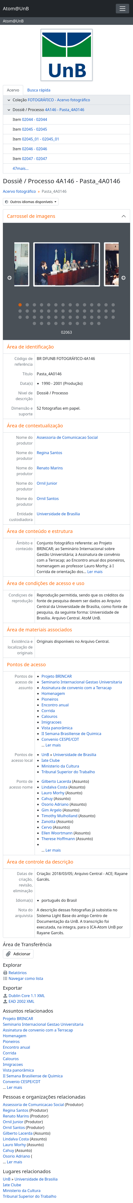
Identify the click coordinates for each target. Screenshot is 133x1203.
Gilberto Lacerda (56, 781)
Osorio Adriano (55, 804)
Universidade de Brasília (58, 513)
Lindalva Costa (55, 787)
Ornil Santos (48, 498)
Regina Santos (49, 452)
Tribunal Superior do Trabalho (68, 771)
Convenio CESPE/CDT (60, 739)
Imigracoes (52, 722)
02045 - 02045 (34, 129)
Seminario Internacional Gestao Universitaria (82, 682)
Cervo (47, 827)
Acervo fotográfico (19, 191)
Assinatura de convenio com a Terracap (77, 687)
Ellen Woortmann (57, 833)
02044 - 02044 (34, 119)
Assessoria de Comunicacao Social (67, 437)
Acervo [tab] (13, 90)
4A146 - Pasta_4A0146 (64, 109)
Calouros (49, 716)
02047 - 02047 (34, 158)
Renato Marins (50, 468)
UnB (45, 754)
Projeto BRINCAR (57, 676)
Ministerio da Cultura (60, 766)
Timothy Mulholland (60, 815)
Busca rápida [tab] (38, 90)
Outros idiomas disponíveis (29, 201)
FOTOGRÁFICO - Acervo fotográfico (59, 99)
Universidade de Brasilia (74, 754)
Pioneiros (50, 699)
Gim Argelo (52, 810)
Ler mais (94, 571)
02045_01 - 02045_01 (40, 139)
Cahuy (47, 798)
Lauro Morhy (53, 792)
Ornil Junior (47, 483)
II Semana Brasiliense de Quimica (71, 733)
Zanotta (48, 821)
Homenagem (53, 693)
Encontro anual (55, 705)
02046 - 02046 (34, 148)
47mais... (21, 168)
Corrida (48, 710)
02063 (66, 332)
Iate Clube (51, 760)
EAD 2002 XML (18, 1001)
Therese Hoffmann (58, 838)
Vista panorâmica (57, 727)
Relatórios (15, 972)
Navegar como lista (23, 978)
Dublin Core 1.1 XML (24, 995)
